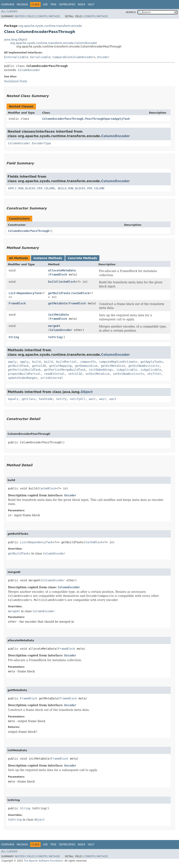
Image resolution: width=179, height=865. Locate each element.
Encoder (103, 57)
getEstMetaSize (113, 365)
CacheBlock (67, 281)
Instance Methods (47, 258)
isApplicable (126, 369)
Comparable (61, 57)
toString (55, 337)
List (12, 293)
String (14, 337)
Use (45, 4)
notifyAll (77, 399)
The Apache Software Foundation (43, 860)
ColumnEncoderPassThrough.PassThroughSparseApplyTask (86, 118)
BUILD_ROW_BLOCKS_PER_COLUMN (81, 188)
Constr (41, 16)
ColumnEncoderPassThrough (28, 231)
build (52, 281)
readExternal (54, 373)
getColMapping (60, 365)
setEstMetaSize (97, 373)
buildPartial (66, 361)
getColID (39, 365)
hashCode (46, 399)
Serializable (40, 57)
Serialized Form (15, 81)
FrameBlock (58, 274)
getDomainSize (86, 365)
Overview (7, 4)
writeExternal (52, 377)
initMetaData (58, 314)
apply (12, 361)
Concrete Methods (82, 258)
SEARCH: (131, 12)
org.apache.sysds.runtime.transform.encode (50, 25)
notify (61, 399)
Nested (19, 16)
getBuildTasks (59, 293)
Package (22, 4)
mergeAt (54, 325)
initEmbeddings (101, 369)
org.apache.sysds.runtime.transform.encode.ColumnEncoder (53, 43)
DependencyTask (29, 293)
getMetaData (57, 303)
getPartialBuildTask (24, 369)
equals (13, 399)
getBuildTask (18, 365)
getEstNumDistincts (143, 365)
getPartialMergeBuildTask (64, 369)
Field (30, 16)
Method (54, 16)
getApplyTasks (151, 361)
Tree (53, 4)
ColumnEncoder (82, 57)
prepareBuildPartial (24, 373)
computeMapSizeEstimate (118, 361)
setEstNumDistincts (128, 373)
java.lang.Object (15, 39)
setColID (75, 373)
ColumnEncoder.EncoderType (29, 143)
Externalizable (16, 57)
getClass (28, 399)
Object (87, 392)
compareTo (88, 361)
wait (92, 399)
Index (82, 4)
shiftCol (154, 373)
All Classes (9, 11)
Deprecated (67, 4)
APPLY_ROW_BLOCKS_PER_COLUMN (31, 188)
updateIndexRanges (22, 377)
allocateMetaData (62, 270)
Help (91, 4)
